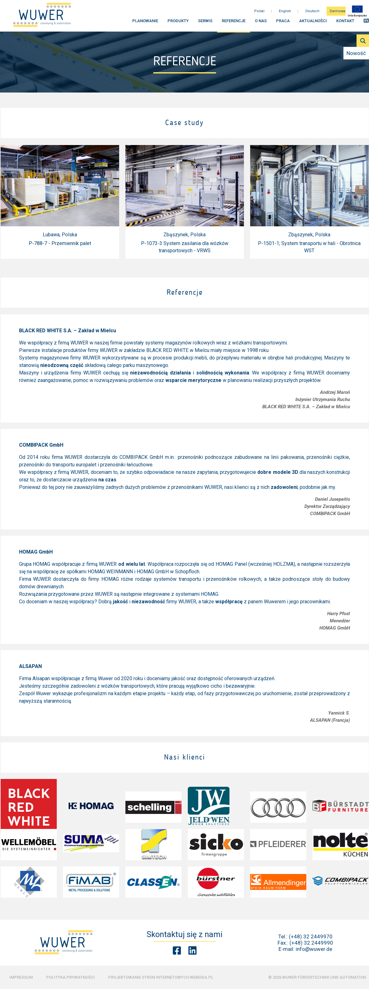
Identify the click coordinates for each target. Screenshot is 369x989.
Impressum (21, 977)
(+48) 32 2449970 (311, 936)
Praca (283, 21)
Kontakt (345, 21)
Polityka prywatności (70, 977)
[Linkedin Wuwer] (192, 950)
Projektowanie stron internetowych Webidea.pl (160, 977)
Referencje (233, 21)
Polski (259, 12)
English (285, 12)
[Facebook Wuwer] (177, 950)
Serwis (205, 21)
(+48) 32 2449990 (311, 943)
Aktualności (313, 21)
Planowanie (145, 21)
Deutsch (312, 12)
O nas (261, 21)
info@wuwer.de (314, 949)
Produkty (178, 21)
